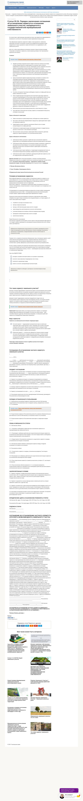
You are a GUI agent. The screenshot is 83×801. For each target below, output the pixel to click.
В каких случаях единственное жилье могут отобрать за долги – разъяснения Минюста (65, 24)
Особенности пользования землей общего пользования (69, 45)
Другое (53, 7)
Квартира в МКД (12, 7)
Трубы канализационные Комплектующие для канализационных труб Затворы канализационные (41, 12)
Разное (47, 7)
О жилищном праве (16, 2)
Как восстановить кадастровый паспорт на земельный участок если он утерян (66, 40)
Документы (21, 7)
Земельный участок (31, 7)
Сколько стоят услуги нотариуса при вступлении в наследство (69, 30)
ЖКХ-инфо (41, 7)
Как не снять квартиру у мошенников (68, 58)
